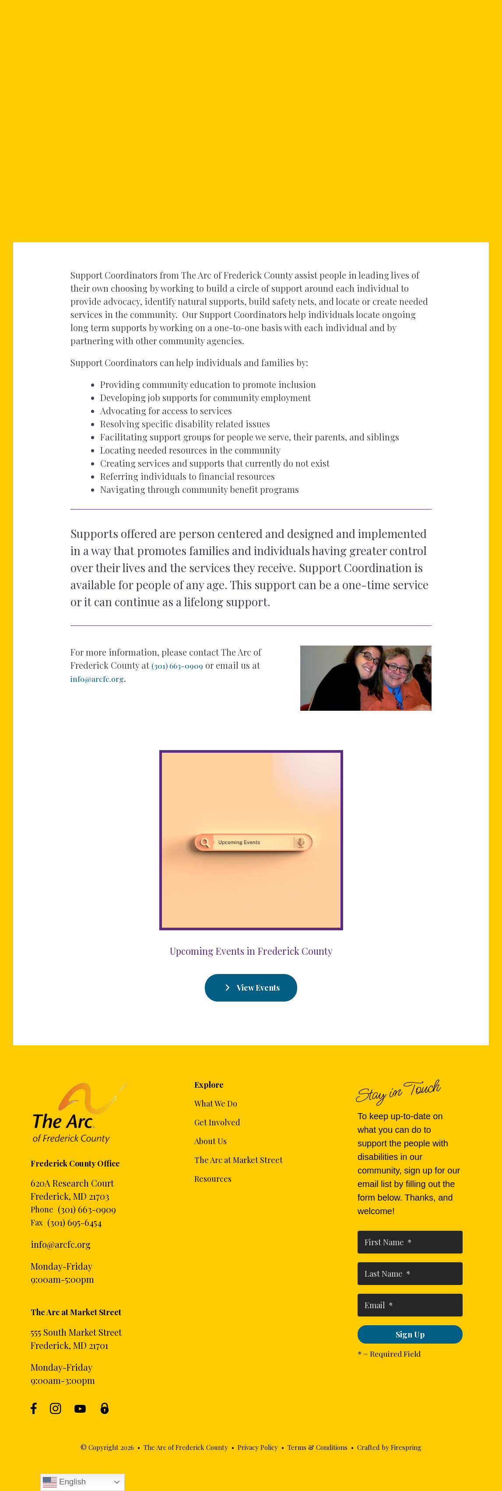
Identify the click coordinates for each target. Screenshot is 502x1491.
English (64, 1482)
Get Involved (217, 1122)
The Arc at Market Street (238, 1160)
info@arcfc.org (61, 1244)
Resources (213, 1178)
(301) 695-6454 (74, 1222)
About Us (210, 1141)
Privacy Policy (258, 1446)
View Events (251, 987)
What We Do (215, 1103)
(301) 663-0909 (87, 1209)
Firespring (406, 1446)
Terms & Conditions (318, 1446)
